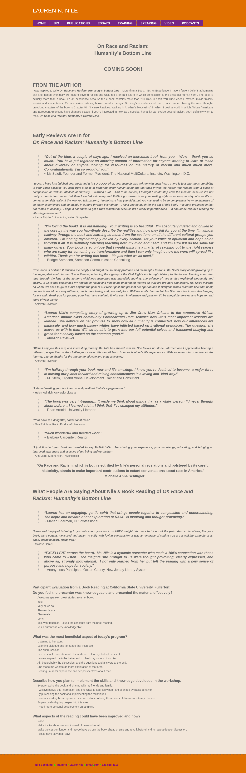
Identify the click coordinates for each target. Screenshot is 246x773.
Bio (56, 23)
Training (125, 23)
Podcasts (190, 23)
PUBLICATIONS (78, 23)
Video (169, 23)
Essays (104, 23)
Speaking (148, 23)
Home (41, 23)
